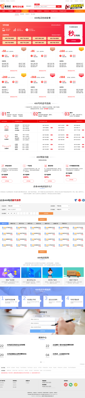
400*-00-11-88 (77, 137)
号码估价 (17, 367)
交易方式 (1, 384)
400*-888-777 (77, 127)
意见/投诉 (67, 0)
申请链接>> (82, 364)
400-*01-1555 (61, 146)
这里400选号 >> (80, 121)
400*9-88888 (45, 127)
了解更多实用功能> (42, 160)
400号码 (17, 14)
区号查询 (40, 367)
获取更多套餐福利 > (56, 25)
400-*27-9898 (77, 146)
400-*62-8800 (77, 144)
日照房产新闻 (14, 370)
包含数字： (4, 209)
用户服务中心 (79, 11)
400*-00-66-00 (77, 139)
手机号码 (33, 396)
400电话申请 (60, 367)
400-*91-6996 (77, 149)
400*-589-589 (61, 139)
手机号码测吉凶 (23, 367)
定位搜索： (4, 213)
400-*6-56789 (46, 130)
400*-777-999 (77, 130)
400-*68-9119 (61, 149)
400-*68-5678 (61, 135)
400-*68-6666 (46, 139)
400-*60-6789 (61, 137)
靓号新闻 (13, 367)
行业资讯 (39, 11)
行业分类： (4, 206)
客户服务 (82, 0)
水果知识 (26, 370)
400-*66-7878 (54, 42)
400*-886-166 (39, 42)
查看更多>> (42, 219)
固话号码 (8, 367)
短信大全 (35, 367)
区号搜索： (53, 209)
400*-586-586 (77, 135)
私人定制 (33, 14)
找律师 (41, 370)
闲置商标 (32, 11)
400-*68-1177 (61, 144)
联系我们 (76, 0)
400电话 (25, 11)
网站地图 (14, 387)
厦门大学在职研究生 (47, 370)
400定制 (50, 367)
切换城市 (29, 6)
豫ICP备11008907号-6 (53, 394)
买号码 (1, 387)
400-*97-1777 (46, 146)
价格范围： (53, 206)
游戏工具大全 (21, 370)
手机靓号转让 (54, 11)
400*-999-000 (61, 130)
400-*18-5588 (46, 144)
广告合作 (27, 382)
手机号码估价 (30, 367)
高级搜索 (22, 14)
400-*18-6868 (46, 149)
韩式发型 (31, 370)
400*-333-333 (46, 125)
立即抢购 (73, 40)
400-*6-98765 (61, 127)
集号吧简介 (2, 382)
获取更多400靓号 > (56, 35)
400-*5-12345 (61, 125)
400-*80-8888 (46, 135)
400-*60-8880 (54, 38)
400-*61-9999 (46, 137)
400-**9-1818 (24, 38)
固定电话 (18, 11)
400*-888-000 (77, 125)
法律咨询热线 (36, 370)
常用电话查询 (45, 367)
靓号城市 (65, 367)
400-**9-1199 (24, 42)
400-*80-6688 (9, 38)
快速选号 (28, 14)
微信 (72, 0)
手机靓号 (10, 11)
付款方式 (14, 384)
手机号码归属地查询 (72, 367)
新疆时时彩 (9, 370)
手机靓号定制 (62, 11)
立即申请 (42, 331)
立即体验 (7, 181)
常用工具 (46, 11)
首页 (3, 11)
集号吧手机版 (38, 396)
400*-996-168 (39, 38)
